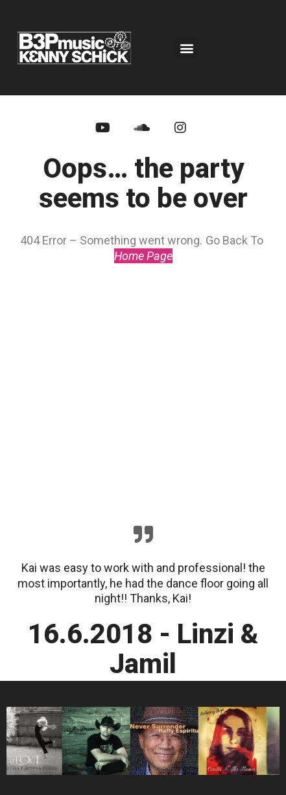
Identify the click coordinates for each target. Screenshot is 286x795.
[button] (186, 47)
